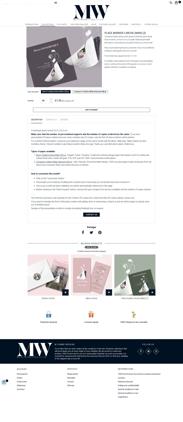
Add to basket (91, 130)
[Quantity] (45, 121)
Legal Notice (123, 416)
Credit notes (22, 401)
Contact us (91, 234)
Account (22, 389)
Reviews (64, 139)
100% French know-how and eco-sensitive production (139, 393)
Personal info (22, 393)
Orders (19, 397)
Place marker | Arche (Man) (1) (134, 317)
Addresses (21, 405)
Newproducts (72, 393)
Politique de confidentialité (128, 405)
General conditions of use (128, 412)
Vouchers (21, 409)
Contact (70, 401)
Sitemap (70, 405)
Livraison (121, 397)
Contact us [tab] (51, 139)
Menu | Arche (91, 317)
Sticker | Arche (48, 317)
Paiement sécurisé (125, 401)
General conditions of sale (128, 408)
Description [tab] (36, 139)
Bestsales (71, 397)
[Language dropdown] (55, 3)
